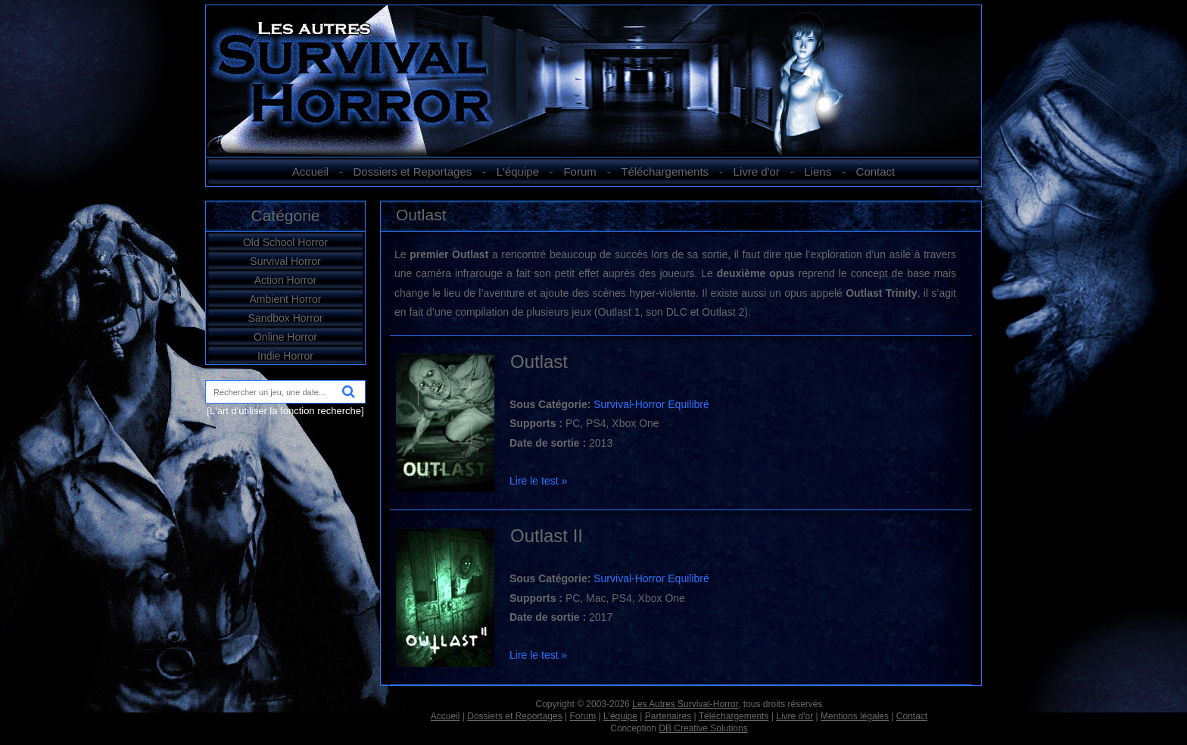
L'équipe (518, 171)
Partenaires (668, 716)
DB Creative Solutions (703, 728)
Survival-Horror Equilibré (651, 404)
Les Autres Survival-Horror (685, 704)
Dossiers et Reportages (413, 171)
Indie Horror (285, 356)
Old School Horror (285, 242)
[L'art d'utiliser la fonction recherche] (285, 410)
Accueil (310, 171)
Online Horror (285, 337)
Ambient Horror (286, 299)
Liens (817, 171)
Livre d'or (757, 171)
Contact (876, 171)
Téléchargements (665, 171)
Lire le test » (538, 481)
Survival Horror (285, 261)
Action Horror (285, 280)
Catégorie (285, 215)
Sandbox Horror (285, 318)
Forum (579, 171)
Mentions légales (855, 716)
